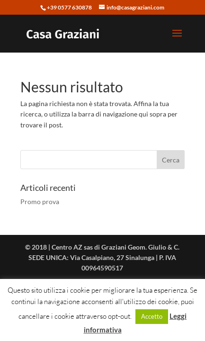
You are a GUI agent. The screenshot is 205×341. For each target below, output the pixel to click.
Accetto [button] (151, 316)
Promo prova (39, 201)
